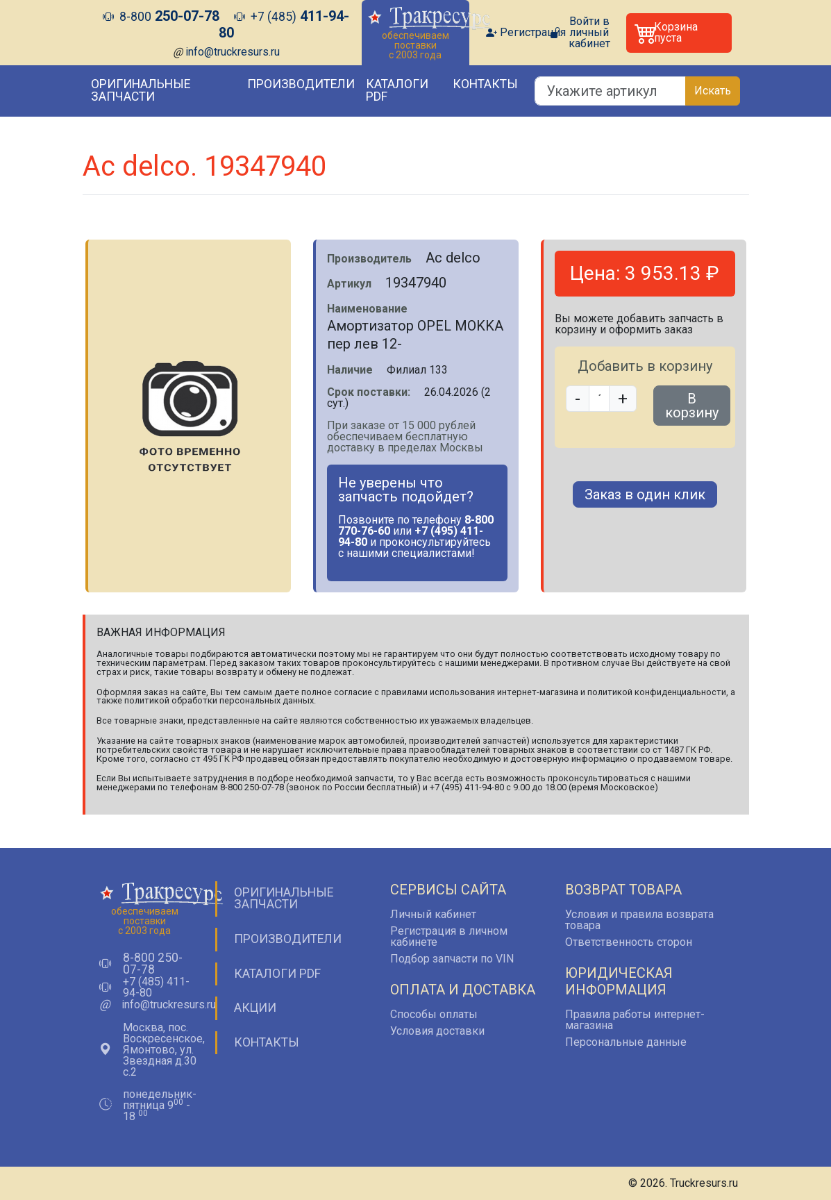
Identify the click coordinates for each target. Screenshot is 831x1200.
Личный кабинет (433, 914)
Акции (255, 1008)
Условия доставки (437, 1031)
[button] (679, 33)
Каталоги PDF (397, 90)
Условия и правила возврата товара (639, 920)
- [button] (577, 398)
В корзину (692, 405)
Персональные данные (626, 1042)
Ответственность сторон (628, 942)
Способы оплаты (434, 1014)
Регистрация (533, 32)
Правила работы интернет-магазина (635, 1020)
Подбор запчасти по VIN (452, 958)
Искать (712, 90)
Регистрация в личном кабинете (448, 936)
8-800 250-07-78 (153, 964)
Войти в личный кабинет (589, 32)
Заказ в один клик (645, 494)
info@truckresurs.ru (232, 51)
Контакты (485, 84)
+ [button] (623, 398)
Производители (301, 84)
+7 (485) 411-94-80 (156, 987)
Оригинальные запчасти (140, 90)
